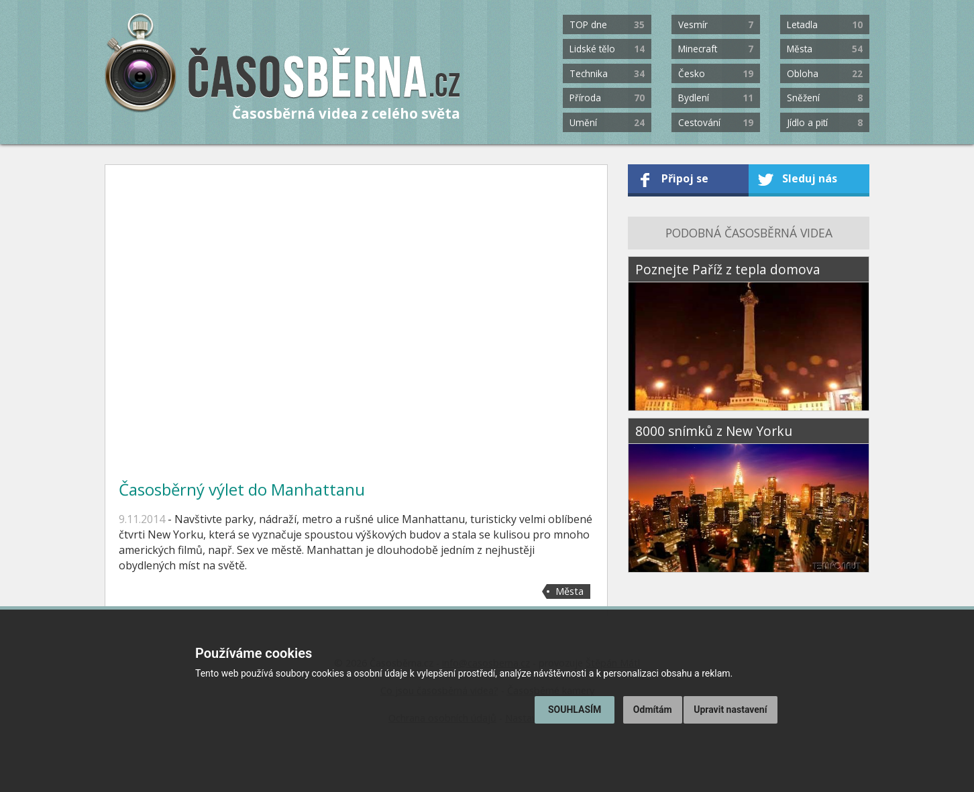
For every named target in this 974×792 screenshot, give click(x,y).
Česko (715, 73)
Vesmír (715, 24)
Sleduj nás (809, 178)
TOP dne (607, 24)
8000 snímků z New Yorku (713, 431)
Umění (607, 122)
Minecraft (715, 48)
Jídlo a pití (824, 122)
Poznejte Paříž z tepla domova (727, 269)
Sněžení (824, 97)
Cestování (715, 122)
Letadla (824, 24)
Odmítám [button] (652, 709)
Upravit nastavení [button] (730, 709)
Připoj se (684, 178)
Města (824, 48)
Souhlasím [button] (574, 709)
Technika (607, 73)
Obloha (824, 73)
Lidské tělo (607, 48)
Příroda (607, 97)
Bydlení (715, 97)
